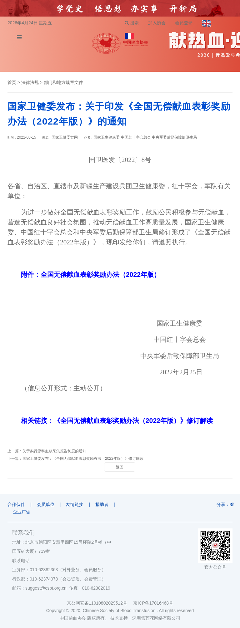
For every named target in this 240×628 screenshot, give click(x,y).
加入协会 (157, 22)
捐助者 (101, 504)
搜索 (132, 22)
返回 (119, 467)
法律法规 (30, 82)
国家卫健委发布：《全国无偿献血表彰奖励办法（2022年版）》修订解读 (82, 458)
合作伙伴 (16, 504)
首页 (12, 82)
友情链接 (74, 504)
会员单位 (45, 504)
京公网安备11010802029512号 (100, 603)
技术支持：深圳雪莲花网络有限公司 (145, 618)
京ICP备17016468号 (153, 603)
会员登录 (183, 22)
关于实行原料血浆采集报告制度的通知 (54, 451)
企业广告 (21, 511)
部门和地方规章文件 (63, 82)
